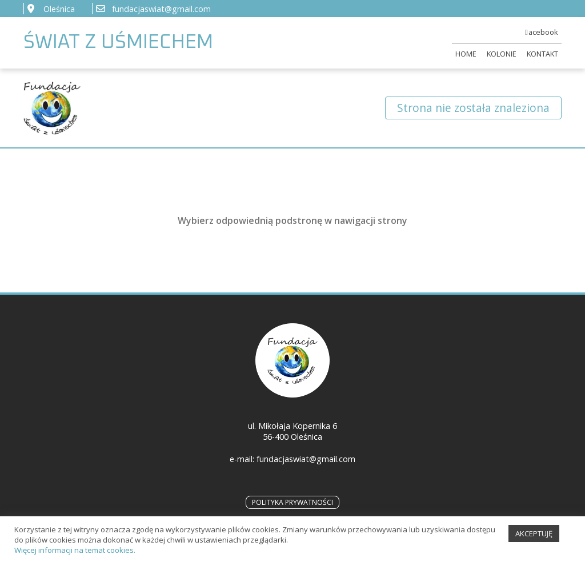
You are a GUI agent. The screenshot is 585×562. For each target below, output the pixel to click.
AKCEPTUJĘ (533, 537)
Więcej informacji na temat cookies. (74, 553)
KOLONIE (501, 54)
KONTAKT (542, 54)
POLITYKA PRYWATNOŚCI (292, 502)
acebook (543, 32)
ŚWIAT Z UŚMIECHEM (118, 42)
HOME (465, 54)
